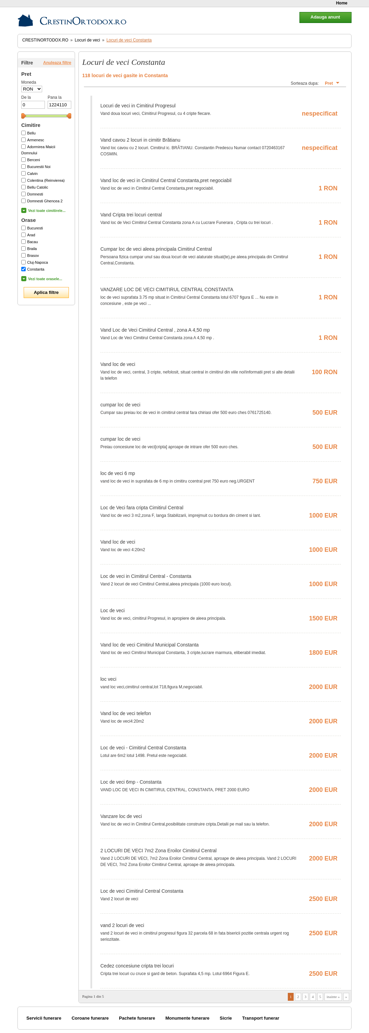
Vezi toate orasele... (45, 279)
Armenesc (35, 140)
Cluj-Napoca (37, 262)
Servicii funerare (43, 1018)
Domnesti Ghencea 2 (44, 201)
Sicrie (226, 1018)
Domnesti (35, 194)
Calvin (32, 173)
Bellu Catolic (37, 187)
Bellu (31, 133)
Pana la (55, 97)
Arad (31, 235)
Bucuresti (35, 228)
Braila (32, 249)
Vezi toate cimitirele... (46, 211)
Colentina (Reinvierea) (45, 180)
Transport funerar (260, 1018)
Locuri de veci (87, 40)
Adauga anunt (325, 17)
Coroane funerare (90, 1018)
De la (26, 97)
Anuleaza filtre (57, 62)
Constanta (35, 269)
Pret (329, 83)
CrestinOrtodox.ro (45, 40)
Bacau (32, 242)
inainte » (333, 997)
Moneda (28, 82)
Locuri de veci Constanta (129, 40)
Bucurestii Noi (38, 167)
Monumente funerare (187, 1018)
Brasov (33, 255)
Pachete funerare (137, 1018)
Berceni (33, 160)
